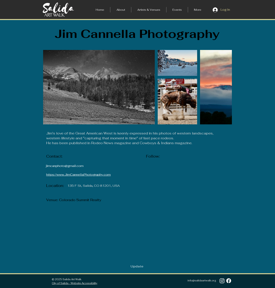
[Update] (137, 266)
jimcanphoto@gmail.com (65, 166)
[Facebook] (228, 281)
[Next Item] (225, 87)
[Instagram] (222, 281)
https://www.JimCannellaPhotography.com (78, 175)
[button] (197, 9)
